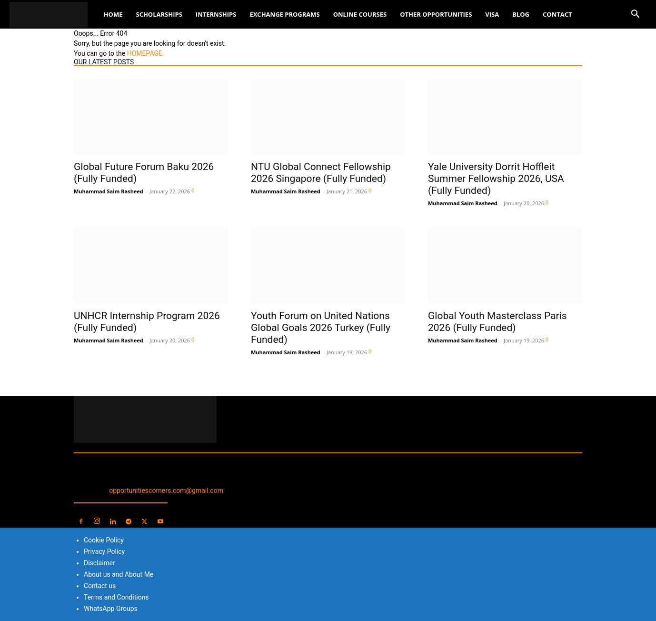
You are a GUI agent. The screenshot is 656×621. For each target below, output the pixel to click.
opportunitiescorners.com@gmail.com (166, 490)
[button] (635, 15)
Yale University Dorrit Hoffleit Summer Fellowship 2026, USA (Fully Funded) (496, 178)
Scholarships (159, 14)
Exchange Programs (284, 14)
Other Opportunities (436, 14)
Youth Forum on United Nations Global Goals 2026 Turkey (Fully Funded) (320, 327)
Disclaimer (99, 563)
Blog (520, 14)
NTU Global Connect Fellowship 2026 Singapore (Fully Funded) (321, 172)
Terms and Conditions (116, 597)
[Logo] (53, 14)
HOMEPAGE (144, 53)
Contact (557, 14)
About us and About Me (118, 574)
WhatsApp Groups (111, 608)
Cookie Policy (104, 540)
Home (113, 14)
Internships (216, 14)
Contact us (100, 586)
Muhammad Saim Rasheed (108, 191)
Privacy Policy (104, 551)
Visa (492, 14)
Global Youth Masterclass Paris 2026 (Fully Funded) (497, 321)
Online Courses (360, 14)
